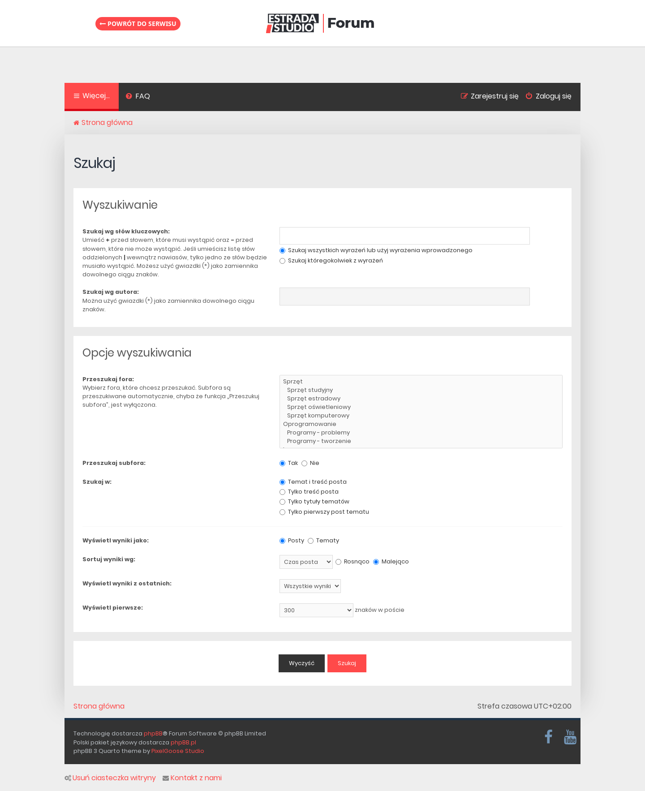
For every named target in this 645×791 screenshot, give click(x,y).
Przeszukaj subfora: (114, 463)
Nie (310, 463)
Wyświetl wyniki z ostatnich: (127, 583)
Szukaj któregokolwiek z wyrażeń (331, 260)
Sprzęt (421, 382)
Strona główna (99, 706)
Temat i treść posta (313, 482)
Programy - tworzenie (421, 441)
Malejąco (391, 561)
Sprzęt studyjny (421, 390)
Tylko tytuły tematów (314, 501)
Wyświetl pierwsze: (112, 607)
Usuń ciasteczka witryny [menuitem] (110, 778)
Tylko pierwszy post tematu (324, 512)
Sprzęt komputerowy (421, 416)
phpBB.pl (183, 742)
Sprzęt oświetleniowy (421, 407)
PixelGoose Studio (177, 751)
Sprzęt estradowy (421, 399)
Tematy (323, 540)
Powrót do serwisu (137, 23)
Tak (289, 463)
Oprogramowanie (421, 424)
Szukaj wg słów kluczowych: (126, 231)
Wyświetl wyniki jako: (115, 540)
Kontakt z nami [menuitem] (192, 778)
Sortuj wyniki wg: (108, 559)
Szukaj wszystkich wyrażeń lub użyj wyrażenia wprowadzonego (376, 250)
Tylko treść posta (309, 491)
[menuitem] (138, 97)
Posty (292, 540)
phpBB (153, 733)
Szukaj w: (97, 482)
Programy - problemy (421, 433)
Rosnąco (352, 561)
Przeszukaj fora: (108, 379)
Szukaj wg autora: (110, 292)
